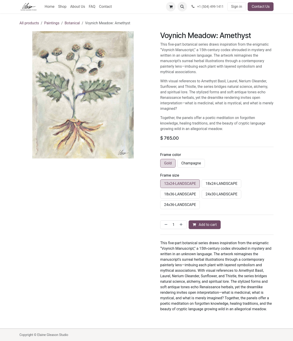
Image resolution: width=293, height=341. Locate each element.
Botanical (72, 23)
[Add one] (182, 225)
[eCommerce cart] (171, 6)
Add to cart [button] (205, 224)
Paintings (52, 23)
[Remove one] (165, 225)
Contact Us (261, 6)
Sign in (236, 6)
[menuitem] (49, 6)
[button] (182, 6)
